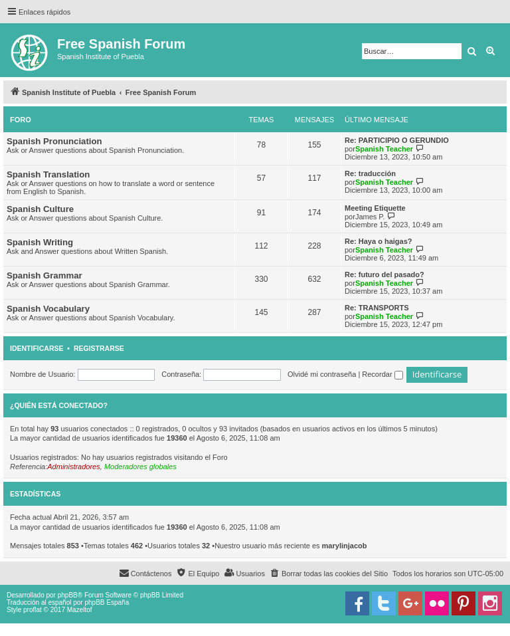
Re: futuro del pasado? (384, 274)
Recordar (382, 374)
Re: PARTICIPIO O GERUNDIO (397, 140)
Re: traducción (370, 173)
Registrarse (99, 348)
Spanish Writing (40, 242)
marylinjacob (344, 546)
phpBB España (106, 602)
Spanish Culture (40, 209)
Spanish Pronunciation (54, 141)
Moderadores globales (140, 467)
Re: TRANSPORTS (377, 308)
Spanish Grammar (44, 275)
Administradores (73, 467)
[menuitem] (329, 574)
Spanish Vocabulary (48, 309)
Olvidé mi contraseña (322, 374)
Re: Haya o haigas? (378, 241)
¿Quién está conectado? (59, 405)
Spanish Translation (48, 174)
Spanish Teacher (384, 149)
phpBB (68, 595)
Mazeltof (79, 609)
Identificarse (37, 348)
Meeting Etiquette (375, 208)
